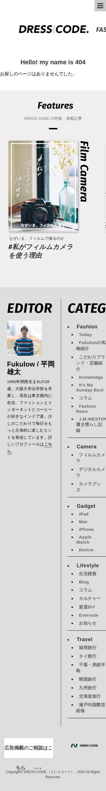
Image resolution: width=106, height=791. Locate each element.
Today (85, 334)
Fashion (87, 327)
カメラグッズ (88, 486)
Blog (84, 581)
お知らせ (87, 623)
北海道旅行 (90, 696)
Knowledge (91, 377)
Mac (83, 521)
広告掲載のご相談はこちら (29, 751)
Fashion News (86, 409)
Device (86, 549)
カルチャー (90, 598)
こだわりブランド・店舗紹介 (90, 363)
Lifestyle (88, 565)
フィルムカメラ (90, 457)
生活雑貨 (87, 573)
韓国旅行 (87, 679)
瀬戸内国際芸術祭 (90, 707)
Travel (84, 639)
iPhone (86, 529)
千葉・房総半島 (90, 667)
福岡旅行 (87, 647)
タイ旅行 (87, 656)
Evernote (88, 615)
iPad (83, 514)
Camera (86, 447)
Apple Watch (84, 539)
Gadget (86, 506)
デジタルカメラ (90, 472)
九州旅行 (87, 687)
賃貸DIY (87, 606)
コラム (85, 398)
